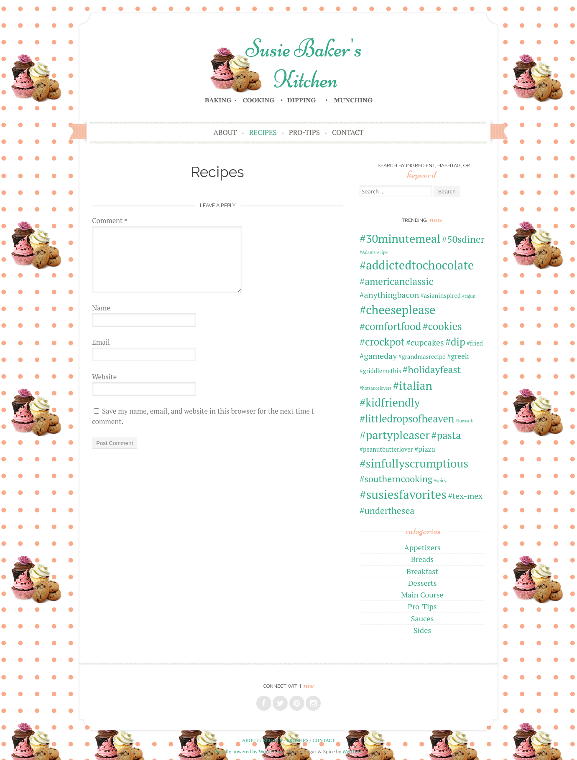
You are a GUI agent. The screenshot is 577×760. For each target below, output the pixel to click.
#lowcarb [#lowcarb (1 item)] (465, 421)
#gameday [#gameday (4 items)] (378, 355)
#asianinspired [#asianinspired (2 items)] (441, 296)
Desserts (422, 583)
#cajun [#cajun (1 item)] (468, 296)
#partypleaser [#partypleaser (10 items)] (395, 434)
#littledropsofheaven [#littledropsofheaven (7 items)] (407, 418)
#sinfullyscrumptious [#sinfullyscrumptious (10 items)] (414, 463)
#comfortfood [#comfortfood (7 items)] (390, 326)
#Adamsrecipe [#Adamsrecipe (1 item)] (374, 252)
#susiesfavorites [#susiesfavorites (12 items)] (403, 494)
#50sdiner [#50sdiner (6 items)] (463, 239)
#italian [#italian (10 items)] (413, 385)
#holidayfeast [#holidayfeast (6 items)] (432, 369)
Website (104, 376)
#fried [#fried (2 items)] (475, 343)
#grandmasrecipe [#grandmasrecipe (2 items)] (422, 357)
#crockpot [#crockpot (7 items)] (382, 341)
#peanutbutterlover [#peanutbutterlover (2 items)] (386, 449)
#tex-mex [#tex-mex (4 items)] (465, 495)
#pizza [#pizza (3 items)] (424, 449)
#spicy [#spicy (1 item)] (440, 480)
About (225, 132)
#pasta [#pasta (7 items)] (446, 435)
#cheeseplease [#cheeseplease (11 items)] (397, 310)
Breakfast (422, 571)
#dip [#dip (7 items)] (455, 341)
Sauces (422, 618)
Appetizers (422, 547)
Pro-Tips (304, 132)
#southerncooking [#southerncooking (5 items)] (396, 479)
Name (101, 308)
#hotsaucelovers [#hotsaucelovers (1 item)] (375, 388)
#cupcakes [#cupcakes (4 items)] (425, 342)
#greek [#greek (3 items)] (458, 356)
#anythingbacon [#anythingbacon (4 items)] (389, 294)
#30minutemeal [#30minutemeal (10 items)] (400, 238)
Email (101, 342)
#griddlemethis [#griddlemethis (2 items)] (380, 371)
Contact (347, 132)
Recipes (263, 132)
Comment (109, 220)
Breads (422, 559)
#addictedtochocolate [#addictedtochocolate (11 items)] (417, 265)
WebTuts (352, 751)
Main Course (422, 595)
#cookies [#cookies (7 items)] (442, 326)
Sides (422, 630)
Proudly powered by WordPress (248, 751)
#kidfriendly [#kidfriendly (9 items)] (390, 402)
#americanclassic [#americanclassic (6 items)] (396, 281)
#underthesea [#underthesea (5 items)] (387, 510)
